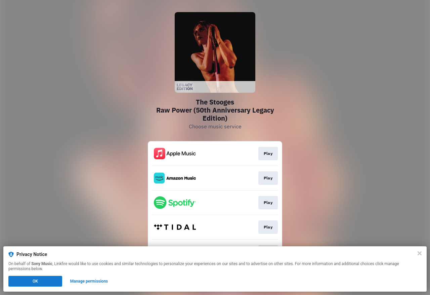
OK (35, 281)
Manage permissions (89, 281)
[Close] (419, 253)
